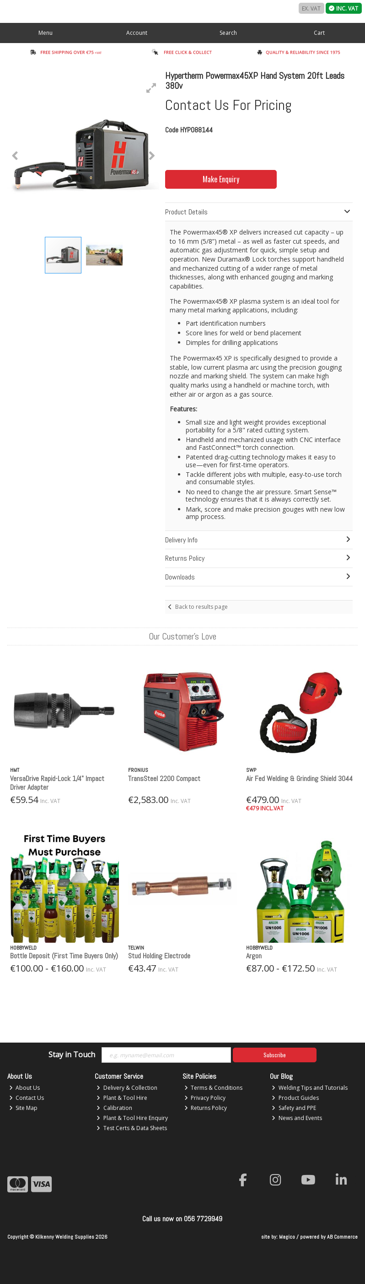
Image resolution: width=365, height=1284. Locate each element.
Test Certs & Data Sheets (132, 1128)
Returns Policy (205, 1108)
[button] (151, 88)
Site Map (23, 1108)
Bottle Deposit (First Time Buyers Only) (64, 956)
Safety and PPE (294, 1108)
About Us (24, 1088)
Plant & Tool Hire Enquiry (132, 1118)
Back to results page (201, 607)
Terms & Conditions (213, 1088)
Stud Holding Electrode (159, 956)
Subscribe (274, 1055)
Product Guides (295, 1098)
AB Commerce (342, 1236)
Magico (287, 1236)
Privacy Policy (205, 1098)
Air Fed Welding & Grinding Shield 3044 (299, 778)
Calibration (114, 1108)
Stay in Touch (71, 1055)
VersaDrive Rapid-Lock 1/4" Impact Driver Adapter (57, 783)
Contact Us (26, 1098)
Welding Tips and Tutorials (310, 1088)
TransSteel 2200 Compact (164, 778)
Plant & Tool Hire (122, 1098)
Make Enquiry (221, 179)
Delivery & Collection (127, 1088)
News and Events (297, 1118)
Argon (254, 956)
